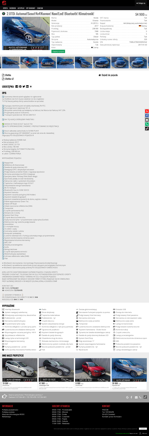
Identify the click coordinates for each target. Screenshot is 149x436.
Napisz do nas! (127, 433)
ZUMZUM (40, 8)
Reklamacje (6, 416)
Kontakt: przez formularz (112, 416)
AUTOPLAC (21, 8)
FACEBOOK (13, 8)
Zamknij (143, 428)
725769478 (18, 290)
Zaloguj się (140, 3)
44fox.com (143, 433)
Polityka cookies (8, 412)
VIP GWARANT (30, 8)
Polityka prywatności (10, 410)
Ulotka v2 (8, 78)
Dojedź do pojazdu (108, 75)
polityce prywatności (132, 428)
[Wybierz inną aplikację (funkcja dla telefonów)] (31, 86)
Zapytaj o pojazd (58, 51)
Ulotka (6, 75)
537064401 (14, 288)
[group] (11, 62)
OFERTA (5, 8)
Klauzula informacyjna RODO (13, 414)
